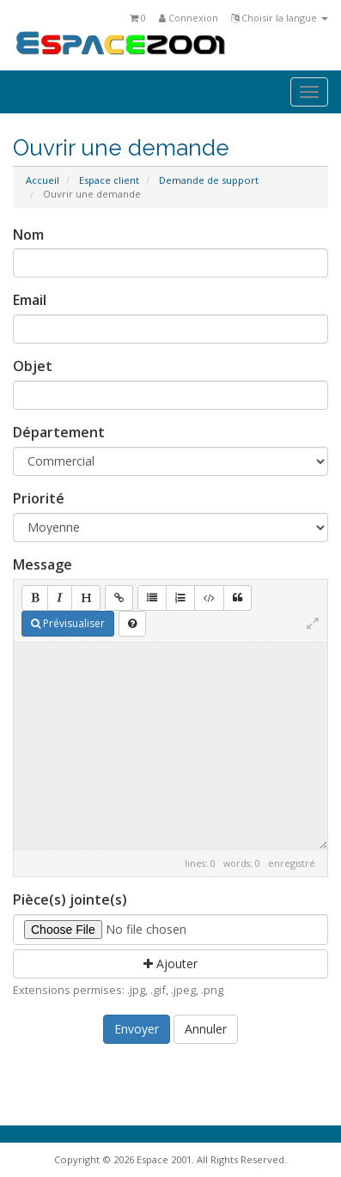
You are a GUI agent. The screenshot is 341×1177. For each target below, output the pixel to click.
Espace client (109, 180)
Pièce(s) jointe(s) (70, 899)
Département (59, 432)
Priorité (38, 498)
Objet (32, 366)
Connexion (188, 17)
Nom (28, 234)
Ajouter (170, 963)
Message (42, 564)
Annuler (206, 1029)
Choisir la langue (279, 17)
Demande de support (209, 180)
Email (29, 299)
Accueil (42, 180)
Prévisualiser (68, 623)
